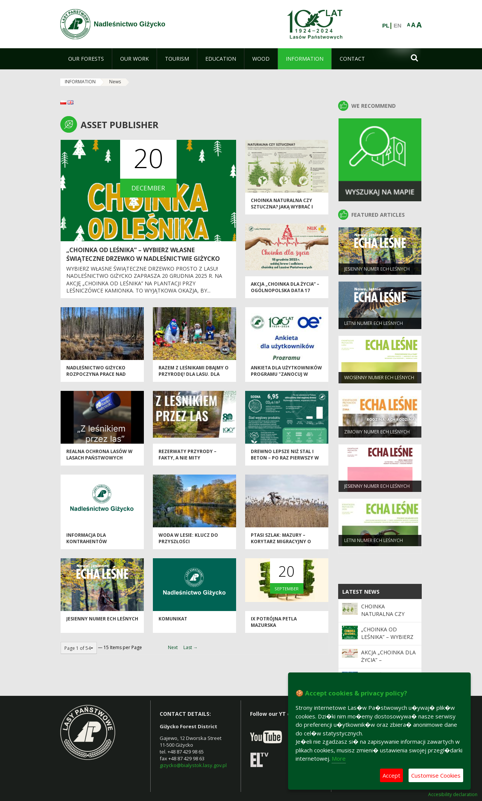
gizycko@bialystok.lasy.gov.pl (193, 765)
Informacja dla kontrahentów (86, 539)
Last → (190, 647)
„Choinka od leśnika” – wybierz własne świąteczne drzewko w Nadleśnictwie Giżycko (143, 254)
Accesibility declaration (452, 794)
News (115, 81)
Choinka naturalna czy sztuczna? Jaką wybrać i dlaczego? (282, 208)
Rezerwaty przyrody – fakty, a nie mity (188, 456)
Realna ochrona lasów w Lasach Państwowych (99, 456)
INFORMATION (80, 81)
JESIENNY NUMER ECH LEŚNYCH (102, 620)
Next (173, 647)
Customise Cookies (436, 775)
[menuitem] (86, 58)
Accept (391, 775)
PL (385, 26)
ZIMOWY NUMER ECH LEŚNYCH (377, 433)
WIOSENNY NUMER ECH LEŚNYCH (379, 378)
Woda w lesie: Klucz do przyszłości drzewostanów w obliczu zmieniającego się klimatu (193, 546)
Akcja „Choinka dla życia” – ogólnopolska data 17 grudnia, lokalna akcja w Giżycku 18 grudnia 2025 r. (285, 295)
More (339, 758)
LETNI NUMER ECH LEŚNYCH (373, 324)
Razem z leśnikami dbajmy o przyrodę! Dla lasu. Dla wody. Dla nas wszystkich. (194, 376)
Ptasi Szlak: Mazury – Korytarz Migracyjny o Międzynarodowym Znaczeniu (281, 546)
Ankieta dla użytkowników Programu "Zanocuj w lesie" (286, 376)
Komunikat (173, 620)
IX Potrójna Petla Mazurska (274, 623)
